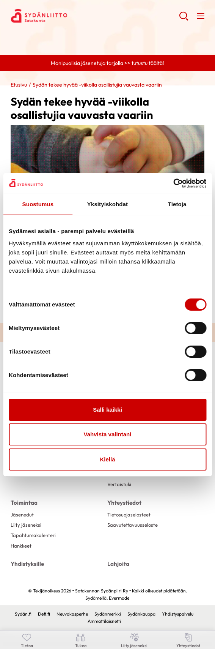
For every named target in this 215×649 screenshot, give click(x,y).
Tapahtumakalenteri (33, 535)
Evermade (119, 598)
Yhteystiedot (124, 502)
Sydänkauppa (141, 614)
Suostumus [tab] (38, 204)
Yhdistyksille (27, 563)
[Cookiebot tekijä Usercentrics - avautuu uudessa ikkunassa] (173, 183)
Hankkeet (21, 546)
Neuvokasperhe (72, 614)
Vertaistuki (119, 484)
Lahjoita (118, 563)
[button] (183, 19)
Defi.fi (44, 614)
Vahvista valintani (108, 434)
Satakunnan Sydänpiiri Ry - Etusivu (71, 15)
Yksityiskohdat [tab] (107, 204)
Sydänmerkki (107, 614)
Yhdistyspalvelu (177, 614)
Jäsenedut (22, 515)
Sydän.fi (23, 614)
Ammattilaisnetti (104, 621)
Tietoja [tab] (177, 204)
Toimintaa (24, 502)
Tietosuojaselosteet (129, 515)
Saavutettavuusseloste (132, 525)
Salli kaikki (107, 409)
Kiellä (107, 459)
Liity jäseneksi (26, 525)
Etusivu (19, 84)
